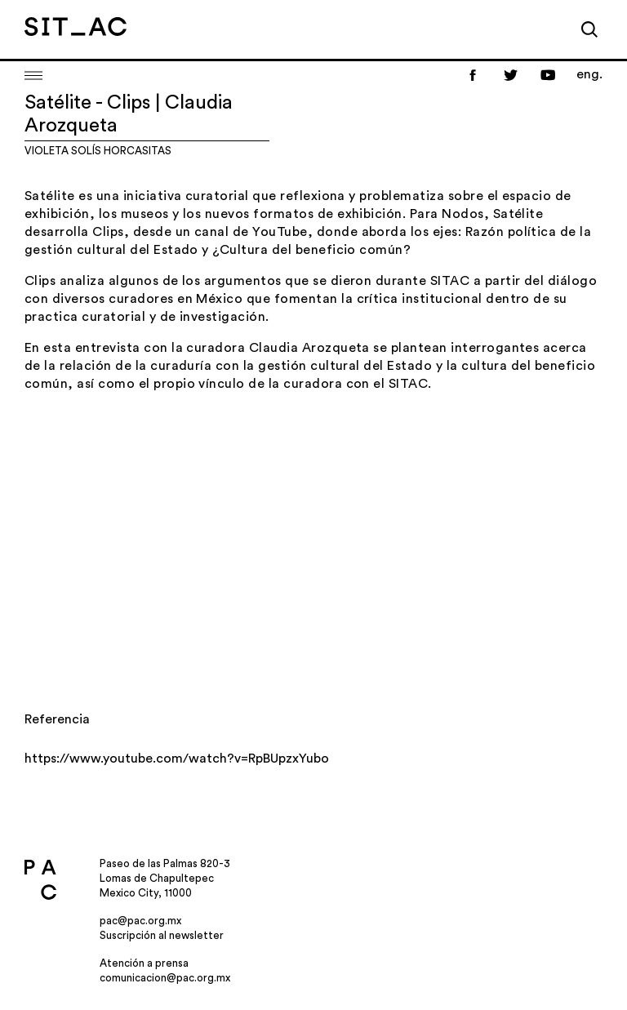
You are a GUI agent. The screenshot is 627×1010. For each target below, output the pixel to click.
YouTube (279, 231)
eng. (589, 74)
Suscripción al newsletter (162, 935)
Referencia (57, 719)
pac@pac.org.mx (140, 920)
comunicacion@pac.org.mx (165, 977)
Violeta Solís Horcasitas (97, 150)
